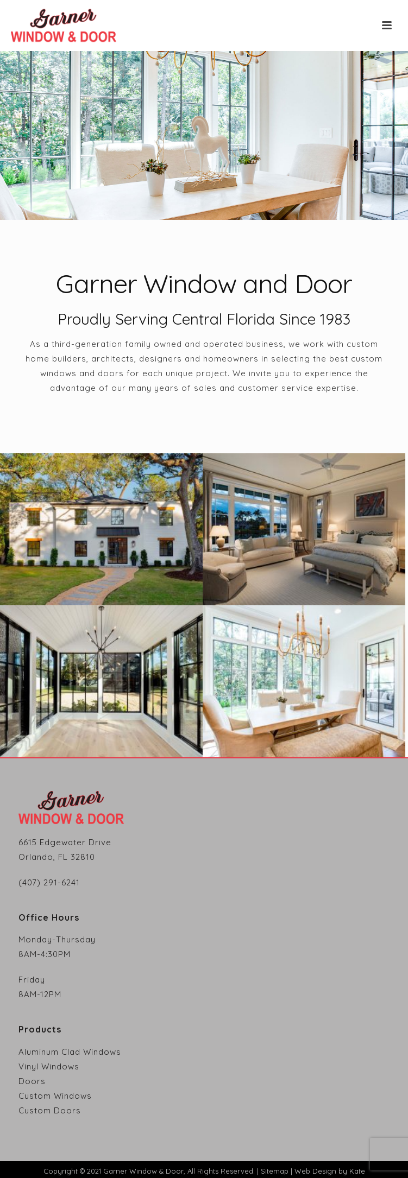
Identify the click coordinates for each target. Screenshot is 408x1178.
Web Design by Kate (329, 1171)
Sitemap (274, 1171)
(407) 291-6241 (49, 882)
